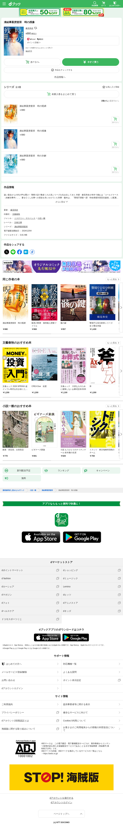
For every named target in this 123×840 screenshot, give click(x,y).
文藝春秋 (16, 214)
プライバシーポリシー (13, 712)
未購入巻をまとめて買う (64, 94)
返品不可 (29, 51)
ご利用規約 (7, 704)
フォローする (35, 28)
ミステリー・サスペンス (24, 218)
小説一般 (41, 218)
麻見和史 (29, 28)
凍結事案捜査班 (21, 227)
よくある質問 (70, 672)
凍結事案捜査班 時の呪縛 (32, 106)
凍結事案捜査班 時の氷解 (32, 155)
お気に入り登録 (112, 87)
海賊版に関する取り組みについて (18, 728)
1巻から (104, 101)
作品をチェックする (63, 70)
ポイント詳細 (33, 42)
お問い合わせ (8, 680)
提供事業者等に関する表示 (76, 704)
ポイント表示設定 (72, 680)
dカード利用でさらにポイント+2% (38, 48)
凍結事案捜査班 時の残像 (32, 130)
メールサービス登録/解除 (14, 672)
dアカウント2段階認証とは (15, 720)
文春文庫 (18, 222)
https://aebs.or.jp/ (50, 753)
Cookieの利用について (74, 720)
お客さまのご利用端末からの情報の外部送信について (89, 728)
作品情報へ (60, 77)
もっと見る (112, 279)
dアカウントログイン (12, 688)
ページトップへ (61, 814)
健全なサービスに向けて (75, 712)
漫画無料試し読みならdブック (13, 490)
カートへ (34, 62)
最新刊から (114, 101)
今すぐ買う (93, 62)
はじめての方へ (12, 663)
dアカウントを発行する (61, 798)
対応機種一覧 (70, 664)
